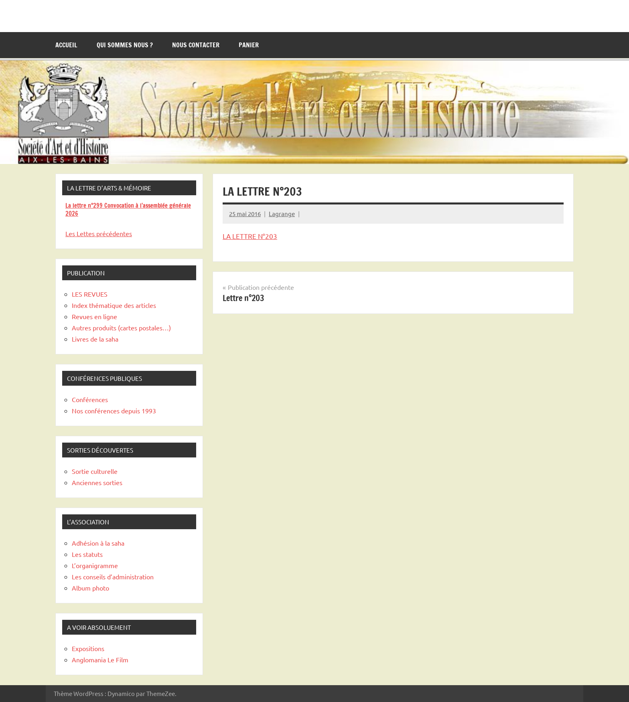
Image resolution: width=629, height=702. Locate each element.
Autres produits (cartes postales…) (121, 328)
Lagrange (282, 213)
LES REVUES (90, 294)
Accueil (66, 44)
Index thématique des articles (114, 305)
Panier (249, 44)
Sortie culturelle (95, 471)
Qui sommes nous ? (125, 44)
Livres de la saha (95, 339)
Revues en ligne (94, 316)
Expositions (88, 648)
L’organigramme (95, 565)
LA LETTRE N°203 (250, 236)
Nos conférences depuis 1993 (114, 411)
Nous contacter (195, 44)
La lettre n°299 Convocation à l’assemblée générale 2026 (128, 209)
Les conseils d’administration (113, 577)
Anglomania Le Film (100, 659)
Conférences (90, 399)
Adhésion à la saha (98, 543)
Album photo (90, 588)
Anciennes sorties (97, 482)
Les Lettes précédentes (98, 233)
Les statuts (87, 554)
